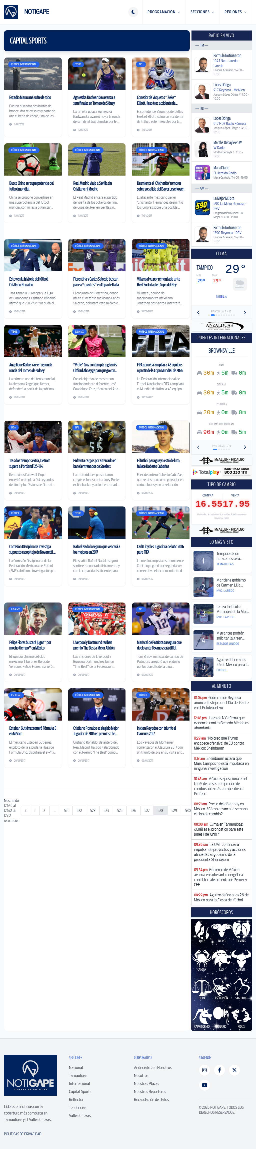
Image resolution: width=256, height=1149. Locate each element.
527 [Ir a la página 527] (147, 885)
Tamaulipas (78, 1075)
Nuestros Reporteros (150, 1091)
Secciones (202, 12)
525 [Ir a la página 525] (119, 885)
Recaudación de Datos (151, 1099)
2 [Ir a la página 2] (44, 885)
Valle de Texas (80, 1115)
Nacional (76, 1067)
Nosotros (141, 1075)
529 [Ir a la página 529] (174, 885)
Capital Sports (80, 1091)
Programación (164, 12)
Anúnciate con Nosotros (153, 1067)
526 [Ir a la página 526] (133, 885)
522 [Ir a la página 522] (79, 885)
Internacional (79, 1083)
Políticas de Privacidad (22, 1134)
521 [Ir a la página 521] (66, 885)
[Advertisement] (97, 813)
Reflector (76, 1099)
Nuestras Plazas (146, 1083)
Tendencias (77, 1107)
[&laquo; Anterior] (25, 884)
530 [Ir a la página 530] (188, 885)
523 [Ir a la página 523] (93, 885)
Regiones (235, 12)
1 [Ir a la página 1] (34, 885)
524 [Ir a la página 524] (106, 885)
